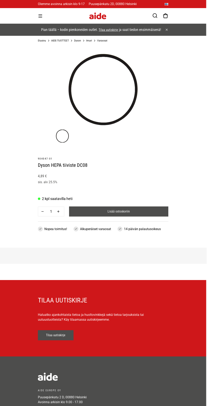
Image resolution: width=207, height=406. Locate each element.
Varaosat (102, 40)
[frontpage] (74, 377)
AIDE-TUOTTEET (60, 40)
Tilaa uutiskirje (108, 30)
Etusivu (42, 40)
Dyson (77, 40)
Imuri (89, 40)
